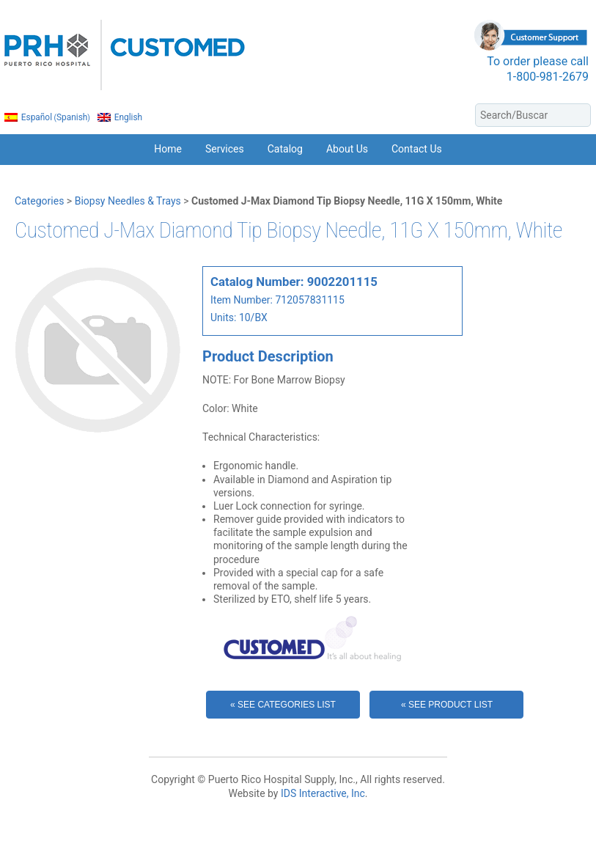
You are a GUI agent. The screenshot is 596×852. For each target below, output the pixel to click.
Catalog (285, 149)
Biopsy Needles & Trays (128, 201)
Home (168, 149)
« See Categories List (283, 704)
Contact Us (416, 149)
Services (224, 149)
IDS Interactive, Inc (323, 793)
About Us (347, 149)
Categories (39, 201)
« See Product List (447, 704)
